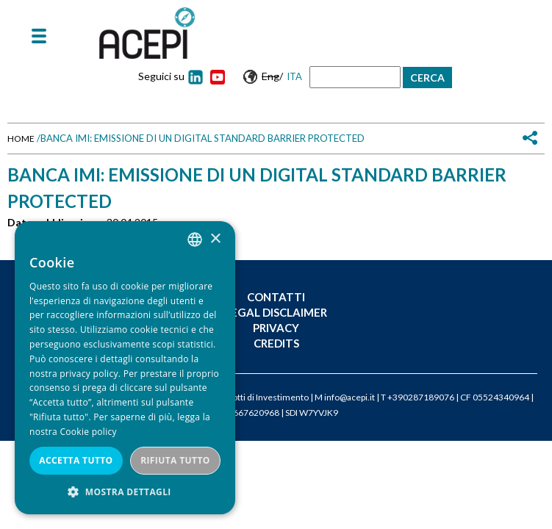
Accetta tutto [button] (75, 460)
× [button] (215, 239)
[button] (125, 492)
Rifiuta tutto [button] (175, 460)
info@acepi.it (349, 397)
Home (21, 138)
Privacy (276, 327)
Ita (294, 76)
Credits (276, 343)
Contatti (276, 296)
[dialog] (125, 367)
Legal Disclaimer (276, 312)
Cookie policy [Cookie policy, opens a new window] (88, 431)
